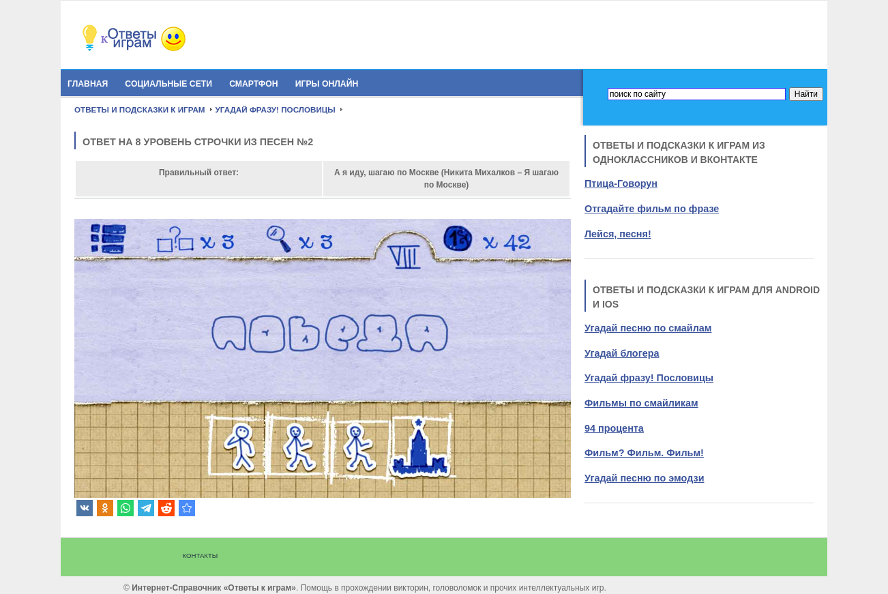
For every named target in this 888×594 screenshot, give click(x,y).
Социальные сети (168, 84)
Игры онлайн (327, 84)
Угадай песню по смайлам (647, 328)
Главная (88, 84)
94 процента (614, 428)
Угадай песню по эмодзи (644, 478)
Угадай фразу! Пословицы (648, 377)
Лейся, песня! (617, 233)
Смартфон (253, 84)
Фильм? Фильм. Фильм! (644, 452)
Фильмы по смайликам (641, 403)
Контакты (200, 555)
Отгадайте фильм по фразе (651, 208)
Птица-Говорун (620, 183)
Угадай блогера (621, 353)
